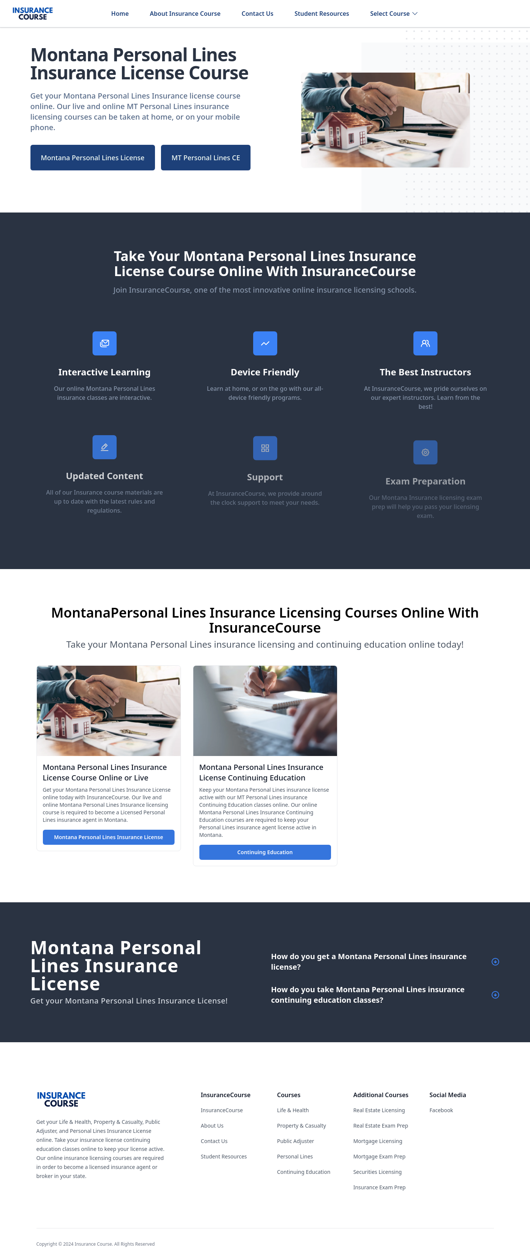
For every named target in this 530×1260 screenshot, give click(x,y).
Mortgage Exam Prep (379, 1156)
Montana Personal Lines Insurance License (108, 837)
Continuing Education (265, 852)
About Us (212, 1125)
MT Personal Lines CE (206, 157)
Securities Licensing (377, 1171)
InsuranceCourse (222, 1110)
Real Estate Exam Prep (380, 1125)
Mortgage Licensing (377, 1141)
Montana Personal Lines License (93, 157)
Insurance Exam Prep (379, 1187)
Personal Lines (295, 1156)
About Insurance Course (185, 13)
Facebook (441, 1110)
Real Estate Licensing (379, 1110)
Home (120, 13)
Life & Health (293, 1110)
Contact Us (257, 13)
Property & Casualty (301, 1125)
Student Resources (322, 13)
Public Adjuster (295, 1141)
